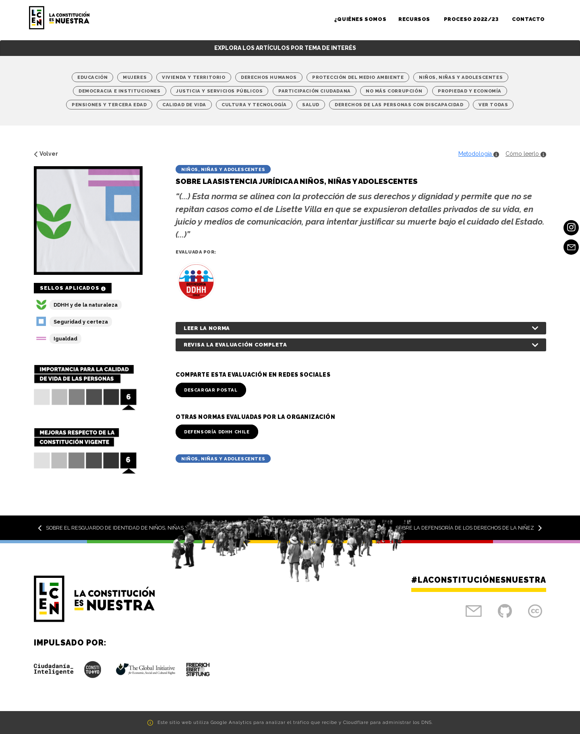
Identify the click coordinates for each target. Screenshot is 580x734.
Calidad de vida (184, 104)
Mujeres (135, 77)
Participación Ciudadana (314, 91)
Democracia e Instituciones (120, 91)
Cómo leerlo (525, 154)
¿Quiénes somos (360, 19)
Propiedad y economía (469, 91)
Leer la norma (207, 328)
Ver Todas (493, 104)
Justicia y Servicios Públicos (219, 91)
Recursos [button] (414, 19)
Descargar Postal (211, 390)
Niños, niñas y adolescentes (461, 77)
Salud (310, 104)
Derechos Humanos (269, 77)
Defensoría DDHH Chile (217, 432)
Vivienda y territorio (194, 77)
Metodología (478, 154)
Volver (46, 154)
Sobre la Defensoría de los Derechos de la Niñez (469, 528)
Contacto (528, 19)
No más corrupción (394, 91)
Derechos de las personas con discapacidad (399, 104)
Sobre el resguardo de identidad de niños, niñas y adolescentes (134, 528)
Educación (92, 77)
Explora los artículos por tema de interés (285, 48)
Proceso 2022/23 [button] (472, 19)
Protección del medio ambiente (358, 77)
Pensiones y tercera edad (109, 104)
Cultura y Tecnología (254, 104)
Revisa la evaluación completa (235, 345)
